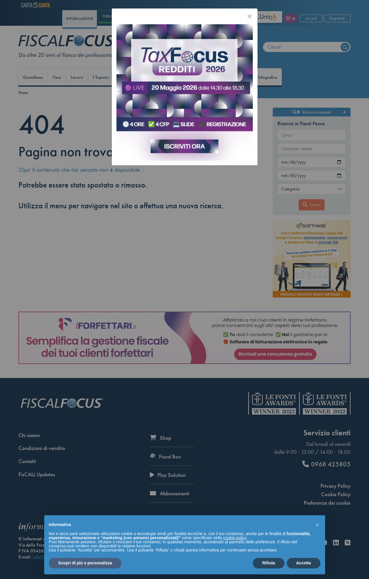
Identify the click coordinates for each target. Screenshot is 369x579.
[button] (317, 524)
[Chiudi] (249, 16)
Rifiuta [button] (268, 563)
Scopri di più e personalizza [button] (85, 563)
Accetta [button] (303, 563)
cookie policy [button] (234, 537)
